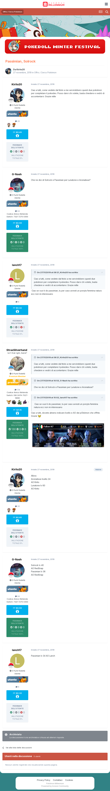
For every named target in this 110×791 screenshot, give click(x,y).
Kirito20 (20, 69)
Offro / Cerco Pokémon (45, 72)
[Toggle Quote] (35, 272)
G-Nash (17, 174)
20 (17, 121)
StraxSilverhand (16, 349)
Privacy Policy (43, 780)
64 (17, 211)
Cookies (69, 780)
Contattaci (57, 780)
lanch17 (17, 264)
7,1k (17, 389)
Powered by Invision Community (55, 786)
